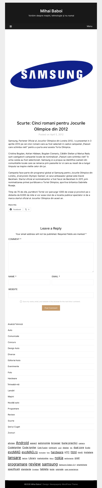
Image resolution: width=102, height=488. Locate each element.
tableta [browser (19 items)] (44, 469)
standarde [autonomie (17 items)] (26, 469)
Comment (14, 239)
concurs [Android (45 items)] (53, 447)
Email (56, 276)
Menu (89, 26)
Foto (10, 372)
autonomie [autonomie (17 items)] (44, 443)
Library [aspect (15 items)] (32, 458)
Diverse (11, 354)
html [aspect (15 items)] (74, 452)
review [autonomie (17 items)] (35, 464)
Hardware (12, 378)
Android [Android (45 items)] (22, 443)
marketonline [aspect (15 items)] (42, 458)
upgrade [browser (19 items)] (59, 469)
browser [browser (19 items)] (55, 443)
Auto (10, 330)
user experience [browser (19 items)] (71, 469)
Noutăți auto (13, 402)
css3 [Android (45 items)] (59, 448)
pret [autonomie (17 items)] (77, 458)
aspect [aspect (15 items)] (33, 443)
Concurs (12, 342)
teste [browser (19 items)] (52, 469)
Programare (13, 408)
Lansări (11, 390)
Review (11, 414)
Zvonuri (11, 432)
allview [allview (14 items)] (11, 443)
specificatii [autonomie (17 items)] (14, 469)
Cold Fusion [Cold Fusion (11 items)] (42, 448)
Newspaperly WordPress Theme (64, 484)
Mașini (11, 396)
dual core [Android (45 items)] (79, 447)
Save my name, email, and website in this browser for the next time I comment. (51, 302)
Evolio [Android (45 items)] (87, 447)
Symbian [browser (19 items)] (35, 469)
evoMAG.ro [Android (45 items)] (30, 452)
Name (12, 276)
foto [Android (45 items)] (48, 453)
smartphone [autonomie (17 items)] (82, 465)
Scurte (11, 420)
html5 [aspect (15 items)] (80, 452)
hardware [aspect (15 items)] (57, 452)
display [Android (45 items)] (66, 447)
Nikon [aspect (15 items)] (52, 458)
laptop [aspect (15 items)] (24, 458)
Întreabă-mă (13, 384)
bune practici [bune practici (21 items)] (69, 443)
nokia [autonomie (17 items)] (59, 458)
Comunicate (13, 336)
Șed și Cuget (14, 426)
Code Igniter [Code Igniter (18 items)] (29, 447)
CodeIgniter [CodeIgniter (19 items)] (14, 447)
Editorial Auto (14, 360)
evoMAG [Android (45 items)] (14, 452)
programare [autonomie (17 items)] (17, 464)
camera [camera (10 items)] (82, 443)
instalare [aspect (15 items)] (88, 452)
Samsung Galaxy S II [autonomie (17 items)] (67, 465)
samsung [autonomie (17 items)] (50, 464)
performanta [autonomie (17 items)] (68, 458)
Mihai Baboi (51, 11)
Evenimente (13, 366)
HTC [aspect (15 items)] (67, 452)
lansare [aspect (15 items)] (14, 457)
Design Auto (13, 348)
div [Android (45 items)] (71, 448)
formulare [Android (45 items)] (42, 453)
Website (13, 289)
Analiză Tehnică (15, 324)
